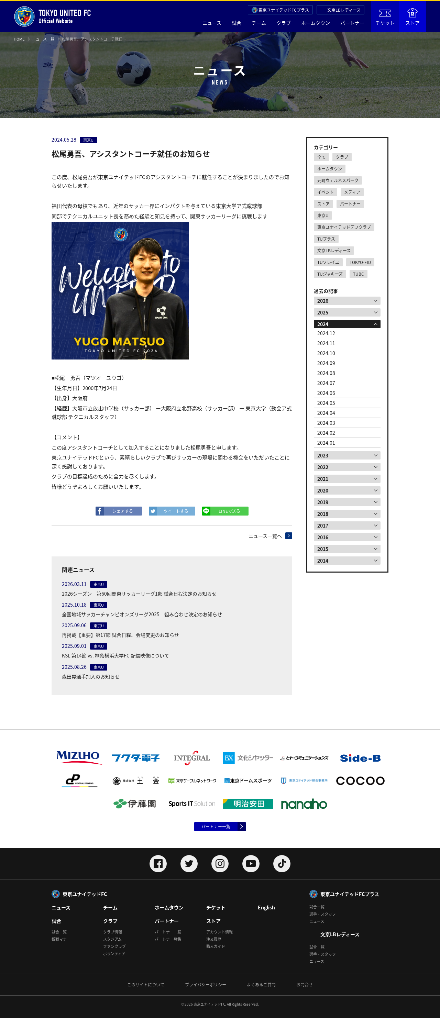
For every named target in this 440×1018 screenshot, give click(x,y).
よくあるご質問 (261, 985)
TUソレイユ (328, 262)
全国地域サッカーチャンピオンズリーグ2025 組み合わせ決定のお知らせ (142, 614)
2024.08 (326, 372)
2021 (322, 478)
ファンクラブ (114, 946)
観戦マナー (61, 939)
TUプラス (326, 239)
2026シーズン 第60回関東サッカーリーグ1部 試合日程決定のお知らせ (139, 593)
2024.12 (326, 333)
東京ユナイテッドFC (85, 893)
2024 (322, 324)
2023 (322, 455)
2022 (322, 467)
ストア (412, 17)
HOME (19, 39)
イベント (325, 192)
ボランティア (114, 953)
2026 (322, 300)
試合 (236, 22)
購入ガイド (215, 946)
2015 (322, 548)
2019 (322, 502)
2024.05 (326, 402)
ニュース (211, 22)
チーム (259, 22)
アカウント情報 (219, 932)
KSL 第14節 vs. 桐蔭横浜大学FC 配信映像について (115, 655)
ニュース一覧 (43, 39)
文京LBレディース (344, 10)
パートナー (352, 22)
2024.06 (326, 392)
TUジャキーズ (330, 274)
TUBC (358, 274)
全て (321, 157)
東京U (323, 215)
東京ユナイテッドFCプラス (283, 10)
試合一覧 (59, 932)
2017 (322, 525)
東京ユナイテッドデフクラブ (344, 227)
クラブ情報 (112, 932)
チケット (385, 18)
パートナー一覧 (215, 826)
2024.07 (326, 382)
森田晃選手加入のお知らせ (91, 676)
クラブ (283, 22)
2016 (322, 537)
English (266, 907)
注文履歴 (213, 939)
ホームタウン (315, 22)
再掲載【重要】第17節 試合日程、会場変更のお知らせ (120, 634)
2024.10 (326, 353)
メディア (352, 192)
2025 (322, 312)
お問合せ (304, 985)
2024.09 (326, 362)
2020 (322, 490)
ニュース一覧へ (265, 535)
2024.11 (326, 343)
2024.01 (326, 442)
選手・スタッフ (322, 914)
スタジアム (112, 939)
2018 (322, 513)
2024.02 (326, 432)
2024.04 (326, 412)
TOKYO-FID (360, 262)
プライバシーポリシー (205, 985)
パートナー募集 (168, 939)
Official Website (52, 16)
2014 (322, 560)
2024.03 (326, 422)
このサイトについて (145, 985)
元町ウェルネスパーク (338, 180)
